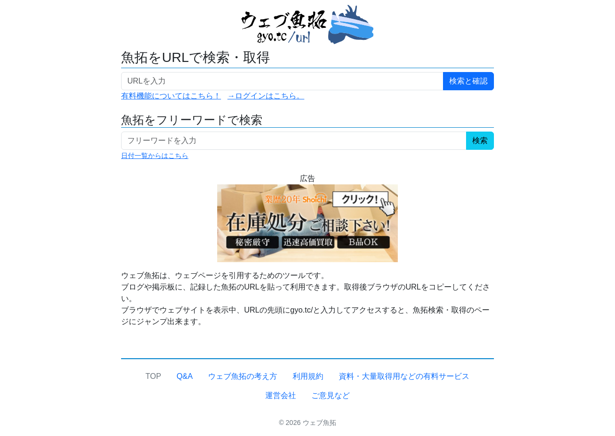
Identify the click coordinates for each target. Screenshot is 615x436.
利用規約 (308, 376)
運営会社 (280, 395)
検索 (480, 140)
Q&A (184, 376)
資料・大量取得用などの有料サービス (404, 376)
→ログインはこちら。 (265, 96)
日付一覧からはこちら (154, 155)
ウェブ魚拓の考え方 (242, 376)
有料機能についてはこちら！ (171, 96)
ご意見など (330, 395)
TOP (153, 376)
